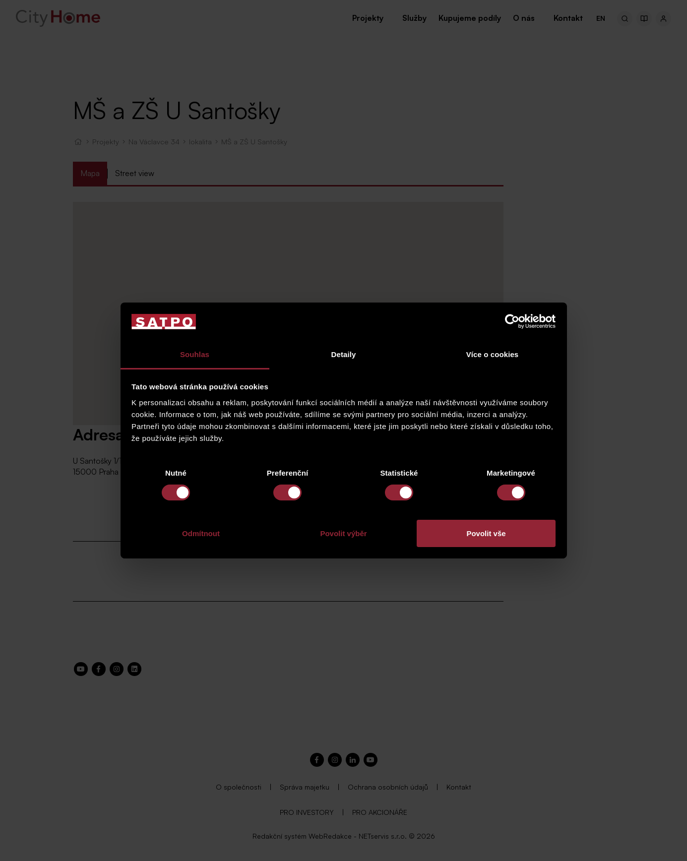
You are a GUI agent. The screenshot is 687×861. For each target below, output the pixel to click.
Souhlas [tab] (194, 354)
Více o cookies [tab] (492, 354)
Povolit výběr (343, 533)
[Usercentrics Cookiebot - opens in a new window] (512, 321)
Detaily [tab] (343, 354)
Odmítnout (201, 533)
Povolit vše (485, 533)
